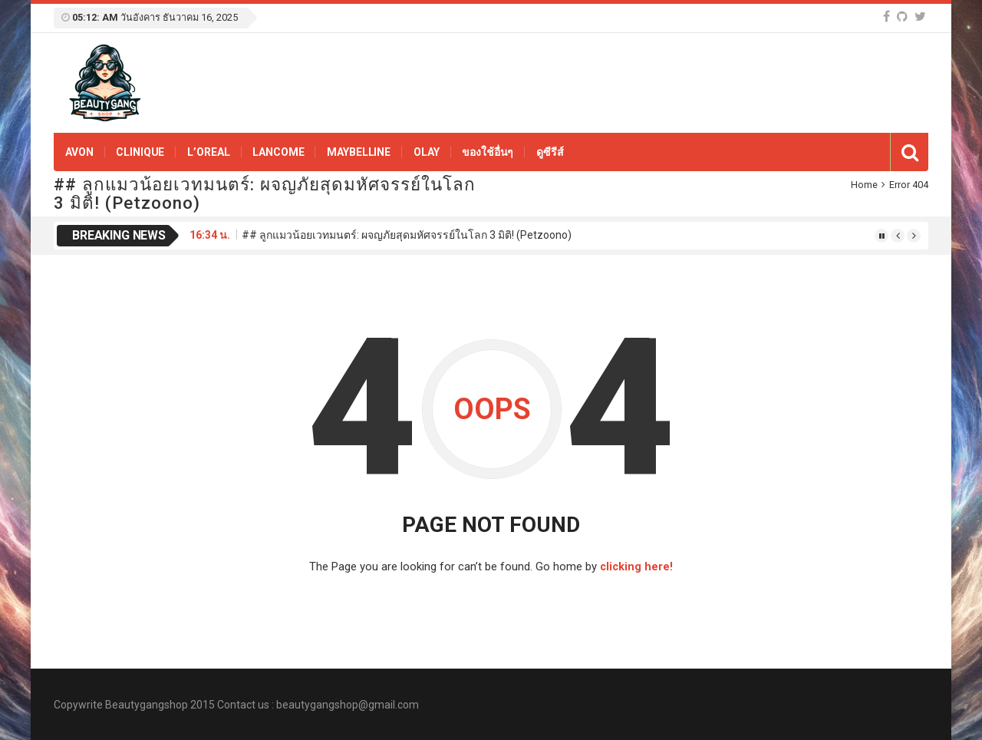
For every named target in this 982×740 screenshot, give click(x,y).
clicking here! (636, 566)
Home (864, 184)
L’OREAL (208, 152)
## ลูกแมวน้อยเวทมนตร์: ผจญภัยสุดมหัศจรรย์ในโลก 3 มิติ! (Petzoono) (407, 235)
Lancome (278, 152)
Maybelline (358, 152)
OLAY (426, 152)
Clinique (140, 152)
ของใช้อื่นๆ (487, 152)
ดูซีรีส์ (549, 152)
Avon (79, 152)
